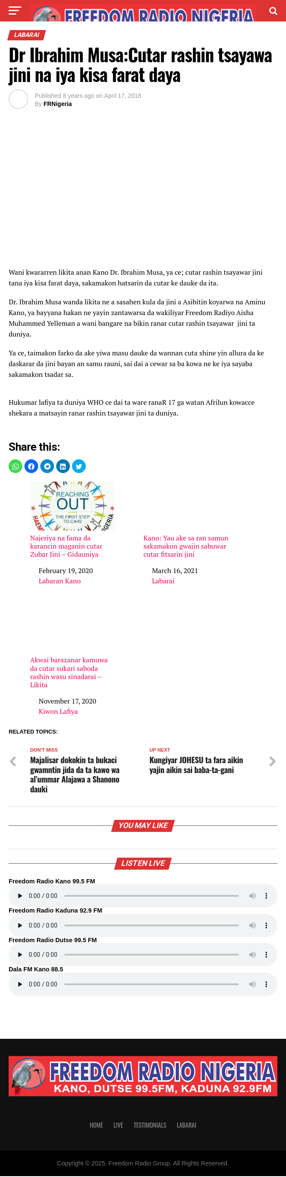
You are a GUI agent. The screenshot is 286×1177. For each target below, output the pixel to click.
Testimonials (150, 1125)
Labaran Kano (60, 580)
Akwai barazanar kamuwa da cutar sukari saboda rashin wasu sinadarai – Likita (72, 646)
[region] (143, 195)
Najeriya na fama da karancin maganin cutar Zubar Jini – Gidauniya (72, 520)
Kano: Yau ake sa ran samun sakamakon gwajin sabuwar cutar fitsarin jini (185, 520)
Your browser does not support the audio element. (143, 896)
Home (96, 1125)
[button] (15, 466)
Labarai (163, 580)
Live (118, 1125)
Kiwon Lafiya (58, 711)
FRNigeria (57, 103)
